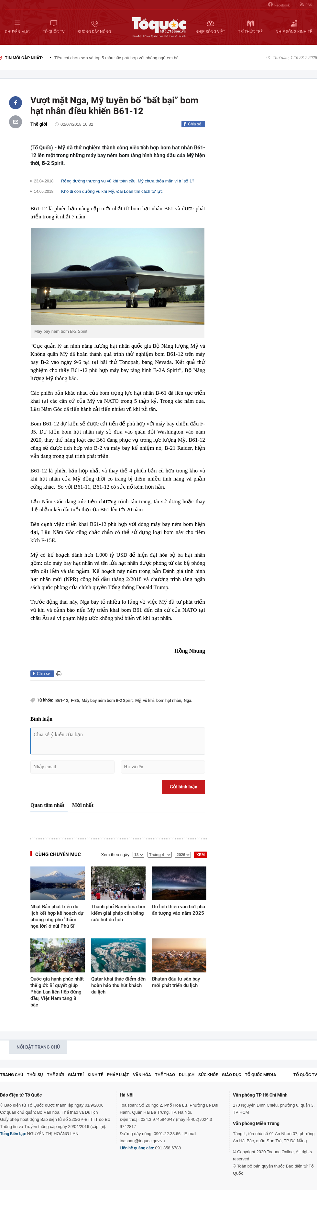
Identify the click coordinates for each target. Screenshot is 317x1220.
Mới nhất (82, 805)
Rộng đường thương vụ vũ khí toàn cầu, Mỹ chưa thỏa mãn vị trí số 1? (127, 181)
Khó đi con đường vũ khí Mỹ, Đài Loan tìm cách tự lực (112, 191)
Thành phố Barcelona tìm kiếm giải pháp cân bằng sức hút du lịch (118, 913)
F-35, (75, 700)
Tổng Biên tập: (13, 1133)
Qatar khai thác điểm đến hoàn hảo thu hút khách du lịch (118, 985)
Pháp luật (118, 1074)
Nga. (188, 700)
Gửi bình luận (184, 786)
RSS (306, 4)
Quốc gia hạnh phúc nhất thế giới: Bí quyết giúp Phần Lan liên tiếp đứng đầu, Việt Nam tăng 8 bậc (57, 992)
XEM (200, 855)
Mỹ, (138, 700)
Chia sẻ (194, 124)
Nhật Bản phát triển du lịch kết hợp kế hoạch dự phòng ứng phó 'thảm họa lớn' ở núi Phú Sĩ (56, 916)
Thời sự (35, 1074)
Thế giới (38, 124)
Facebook (279, 4)
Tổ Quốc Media (260, 1074)
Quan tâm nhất (47, 805)
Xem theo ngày (115, 854)
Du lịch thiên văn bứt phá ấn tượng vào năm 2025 (178, 910)
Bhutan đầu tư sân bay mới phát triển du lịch (176, 982)
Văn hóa (142, 1074)
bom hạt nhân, (169, 700)
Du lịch (186, 1074)
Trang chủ (11, 1074)
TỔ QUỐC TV (305, 1074)
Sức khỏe (208, 1074)
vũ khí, (149, 700)
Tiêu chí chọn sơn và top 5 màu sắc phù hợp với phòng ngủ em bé (116, 57)
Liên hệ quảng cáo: (137, 1147)
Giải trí (76, 1074)
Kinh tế (95, 1074)
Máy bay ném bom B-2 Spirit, (108, 700)
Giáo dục (231, 1074)
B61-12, (62, 700)
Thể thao (165, 1074)
